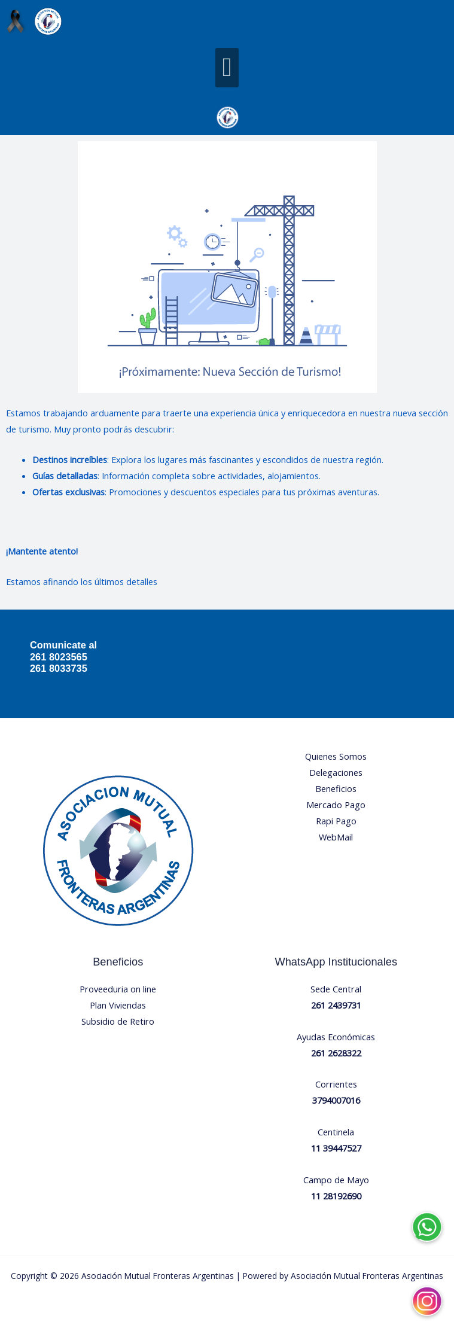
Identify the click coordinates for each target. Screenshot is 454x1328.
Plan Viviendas (118, 1005)
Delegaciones (335, 772)
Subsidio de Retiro (117, 1021)
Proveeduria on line (118, 989)
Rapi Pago (336, 821)
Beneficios (336, 788)
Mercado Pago (335, 805)
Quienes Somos (336, 756)
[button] (226, 67)
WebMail (336, 837)
